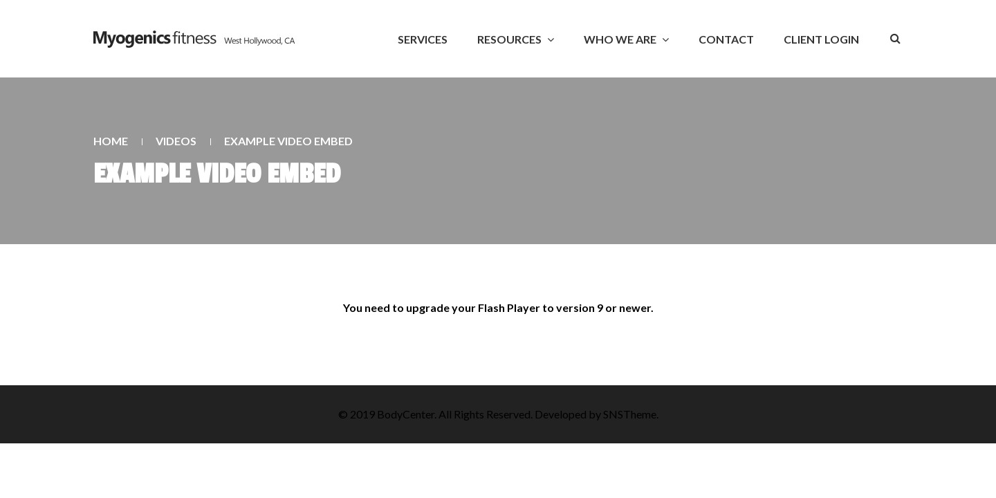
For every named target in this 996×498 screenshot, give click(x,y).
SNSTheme (629, 414)
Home (110, 140)
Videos (176, 140)
